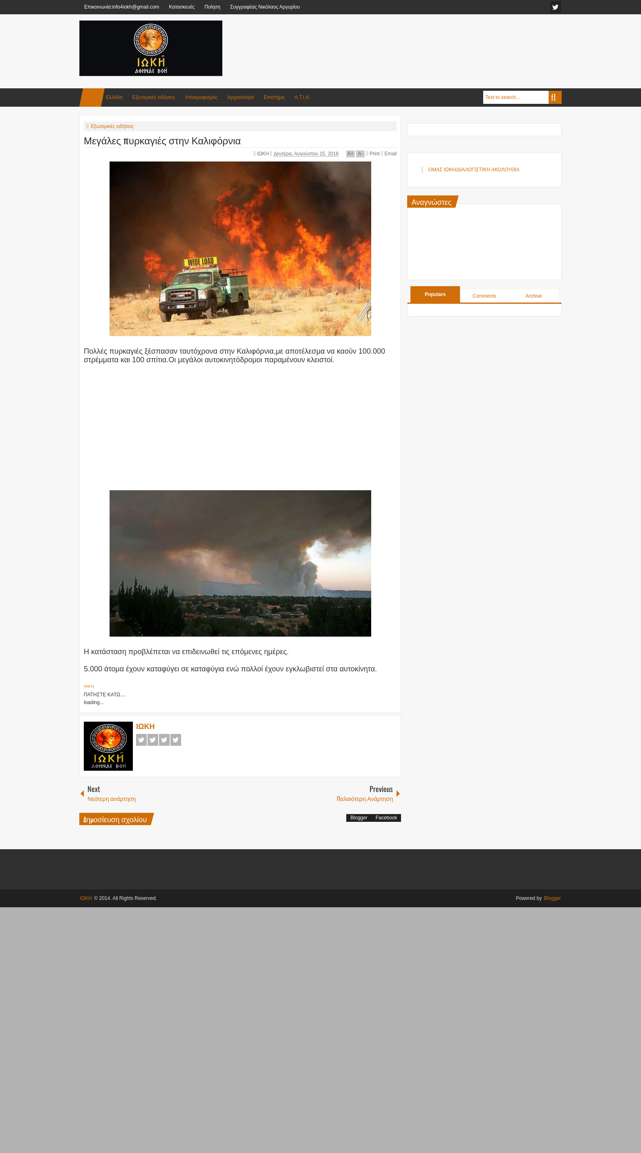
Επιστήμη (274, 97)
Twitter (153, 740)
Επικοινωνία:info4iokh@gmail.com (121, 7)
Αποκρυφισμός (201, 97)
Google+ (164, 740)
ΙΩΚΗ (263, 154)
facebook (555, 7)
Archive (533, 296)
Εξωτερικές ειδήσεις (153, 97)
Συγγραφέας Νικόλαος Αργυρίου (265, 7)
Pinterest (175, 740)
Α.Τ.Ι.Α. (302, 97)
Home (92, 97)
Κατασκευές (182, 7)
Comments (484, 296)
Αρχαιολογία (240, 97)
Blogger (358, 818)
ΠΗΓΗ (89, 686)
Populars (435, 294)
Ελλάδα (114, 97)
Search (555, 97)
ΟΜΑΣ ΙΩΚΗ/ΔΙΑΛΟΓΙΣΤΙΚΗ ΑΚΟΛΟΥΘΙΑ (473, 170)
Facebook (141, 740)
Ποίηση (212, 7)
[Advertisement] (413, 40)
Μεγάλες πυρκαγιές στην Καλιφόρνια (162, 139)
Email (389, 154)
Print (372, 154)
